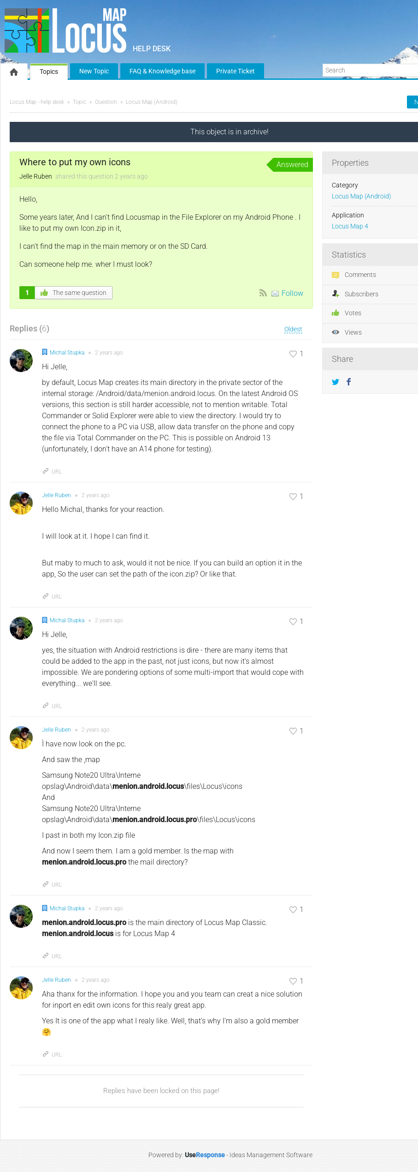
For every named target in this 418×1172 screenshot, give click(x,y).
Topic (79, 102)
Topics (49, 71)
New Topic (94, 71)
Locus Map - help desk (37, 102)
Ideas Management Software (271, 1155)
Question (106, 102)
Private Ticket (235, 71)
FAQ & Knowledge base (162, 71)
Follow (292, 293)
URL (52, 472)
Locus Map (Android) (151, 102)
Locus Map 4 (350, 226)
